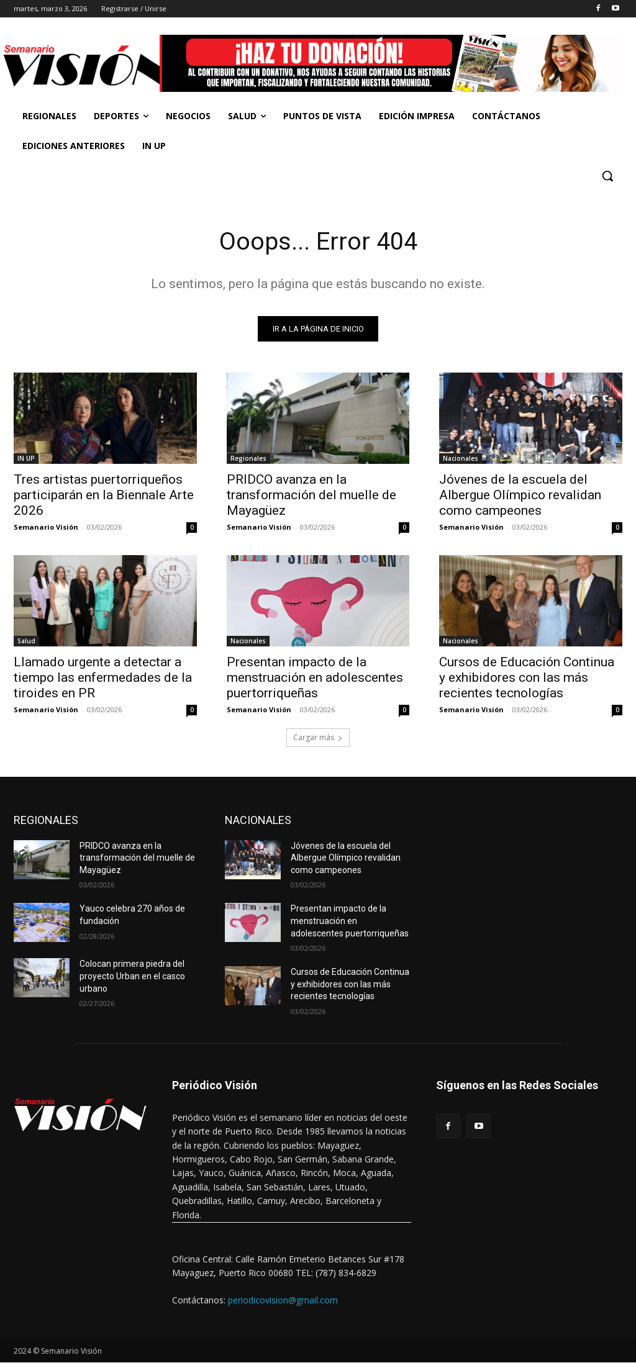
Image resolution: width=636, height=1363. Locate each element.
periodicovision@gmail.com (283, 1300)
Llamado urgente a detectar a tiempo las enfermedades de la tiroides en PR (103, 679)
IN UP (26, 459)
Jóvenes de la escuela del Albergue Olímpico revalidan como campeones (520, 495)
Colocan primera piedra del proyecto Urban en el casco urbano (132, 976)
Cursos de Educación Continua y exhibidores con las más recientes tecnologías (526, 679)
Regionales (248, 459)
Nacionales (460, 459)
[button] (607, 176)
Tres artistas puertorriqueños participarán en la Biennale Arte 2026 (104, 495)
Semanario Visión (46, 527)
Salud (26, 642)
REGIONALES (46, 820)
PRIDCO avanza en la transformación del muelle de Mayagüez (311, 495)
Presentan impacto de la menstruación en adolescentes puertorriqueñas (315, 679)
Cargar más (318, 738)
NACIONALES (258, 820)
